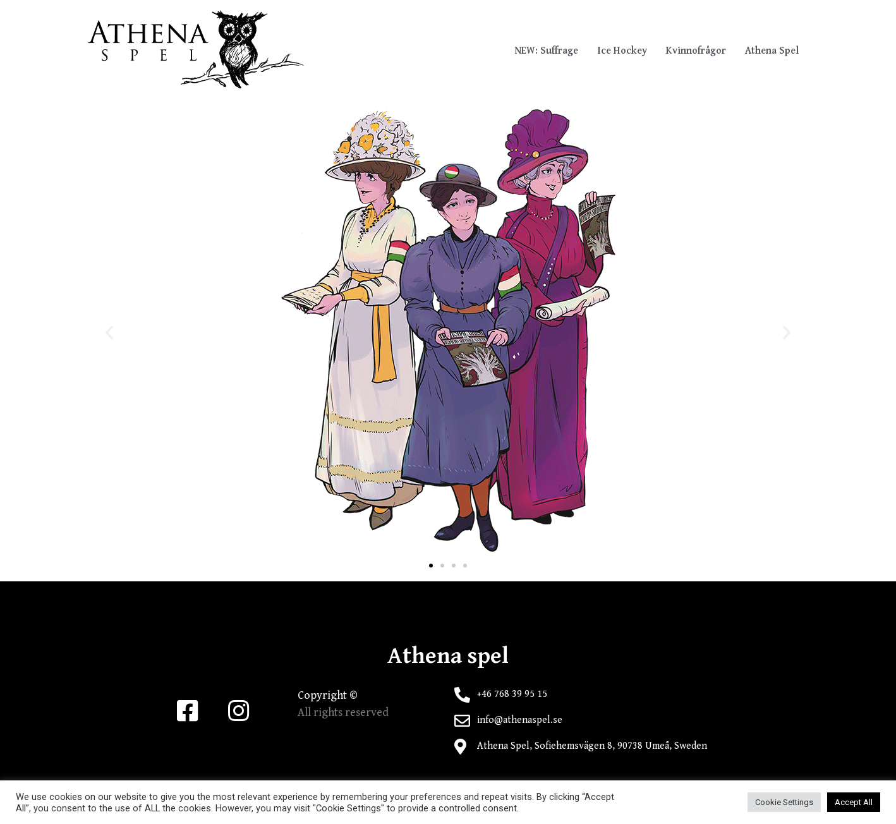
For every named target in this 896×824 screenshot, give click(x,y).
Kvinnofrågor (696, 51)
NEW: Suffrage (546, 51)
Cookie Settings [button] (784, 802)
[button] (431, 565)
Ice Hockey (622, 51)
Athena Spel (772, 51)
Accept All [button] (854, 802)
